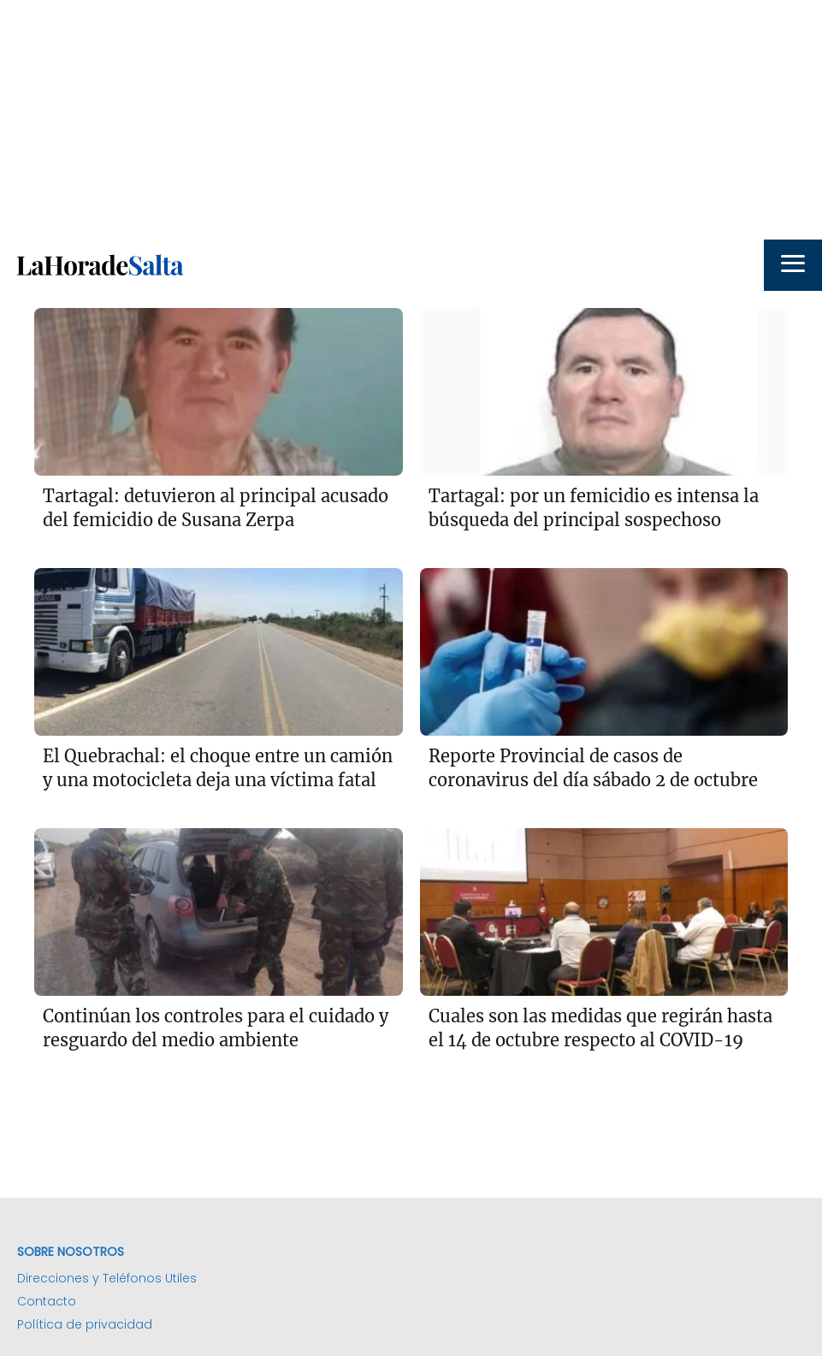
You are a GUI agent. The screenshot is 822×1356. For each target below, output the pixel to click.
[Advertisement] (411, 120)
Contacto (46, 1301)
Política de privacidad (84, 1324)
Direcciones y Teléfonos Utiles (107, 1278)
